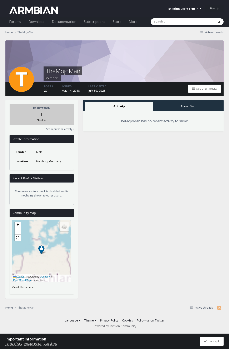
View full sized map (23, 287)
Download (36, 21)
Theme (90, 320)
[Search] (172, 21)
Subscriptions (94, 21)
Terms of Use (13, 343)
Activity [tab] (119, 106)
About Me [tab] (187, 106)
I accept (211, 341)
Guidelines (50, 343)
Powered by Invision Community (114, 326)
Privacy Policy (109, 320)
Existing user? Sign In (184, 8)
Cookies (127, 320)
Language (72, 320)
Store (117, 21)
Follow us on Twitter (150, 320)
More (133, 21)
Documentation (64, 21)
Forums (15, 21)
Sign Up (214, 8)
